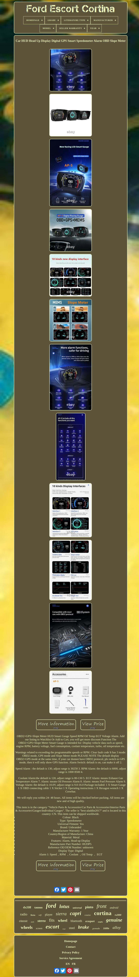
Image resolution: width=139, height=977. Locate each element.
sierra (61, 913)
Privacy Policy (70, 952)
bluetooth (76, 921)
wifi (39, 915)
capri (75, 913)
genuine (114, 920)
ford (51, 906)
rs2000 (118, 915)
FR (74, 963)
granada (96, 928)
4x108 (27, 907)
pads (32, 922)
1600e (106, 928)
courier (87, 915)
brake (83, 927)
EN (68, 963)
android (114, 907)
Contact (71, 946)
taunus (38, 907)
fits (52, 920)
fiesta (33, 915)
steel (72, 928)
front (102, 906)
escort (52, 927)
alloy (117, 927)
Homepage (70, 941)
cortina (102, 913)
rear (64, 929)
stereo (41, 921)
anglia (100, 922)
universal (77, 908)
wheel (62, 920)
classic (23, 921)
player (48, 914)
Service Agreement (70, 958)
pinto (89, 907)
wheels (27, 927)
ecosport (90, 921)
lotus (64, 906)
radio (23, 914)
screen (39, 928)
